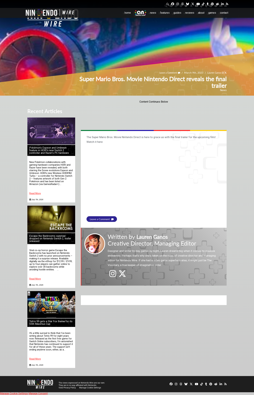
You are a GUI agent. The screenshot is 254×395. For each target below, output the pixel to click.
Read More (35, 193)
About (201, 12)
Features (165, 12)
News (153, 12)
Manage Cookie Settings (90, 388)
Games (212, 12)
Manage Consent (38, 393)
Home (128, 12)
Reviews (189, 12)
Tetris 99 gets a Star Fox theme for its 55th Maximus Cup (50, 322)
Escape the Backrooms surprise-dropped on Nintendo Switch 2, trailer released (50, 238)
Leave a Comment (166, 72)
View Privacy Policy (67, 388)
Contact (224, 12)
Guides (177, 12)
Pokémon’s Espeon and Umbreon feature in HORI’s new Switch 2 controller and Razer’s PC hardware (49, 150)
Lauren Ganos (212, 72)
